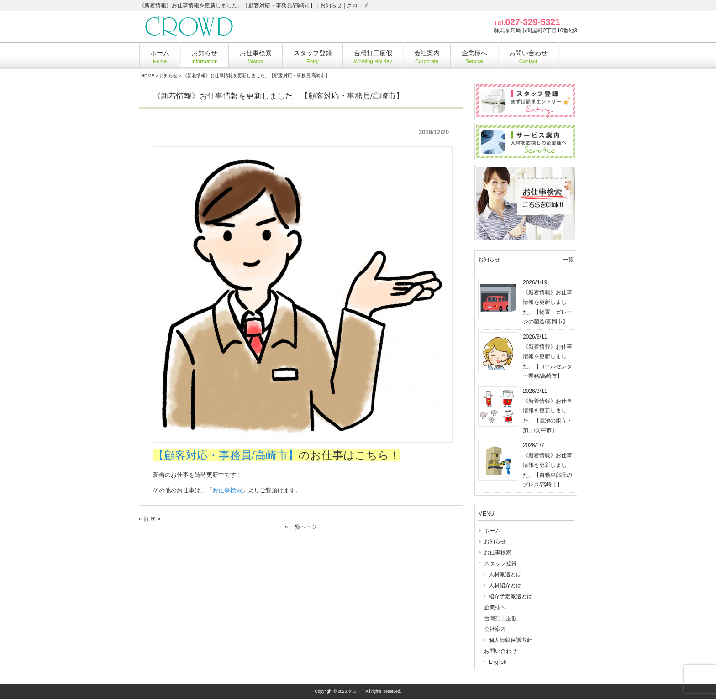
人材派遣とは (505, 574)
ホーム (492, 530)
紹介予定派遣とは (510, 596)
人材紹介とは (505, 585)
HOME (147, 75)
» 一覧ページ (301, 527)
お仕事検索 (227, 490)
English (497, 662)
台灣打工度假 (500, 618)
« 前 (144, 519)
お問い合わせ (500, 651)
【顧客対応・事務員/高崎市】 (226, 455)
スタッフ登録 (500, 563)
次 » (155, 519)
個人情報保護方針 (510, 640)
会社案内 (495, 629)
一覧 (568, 259)
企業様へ (495, 607)
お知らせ (168, 75)
